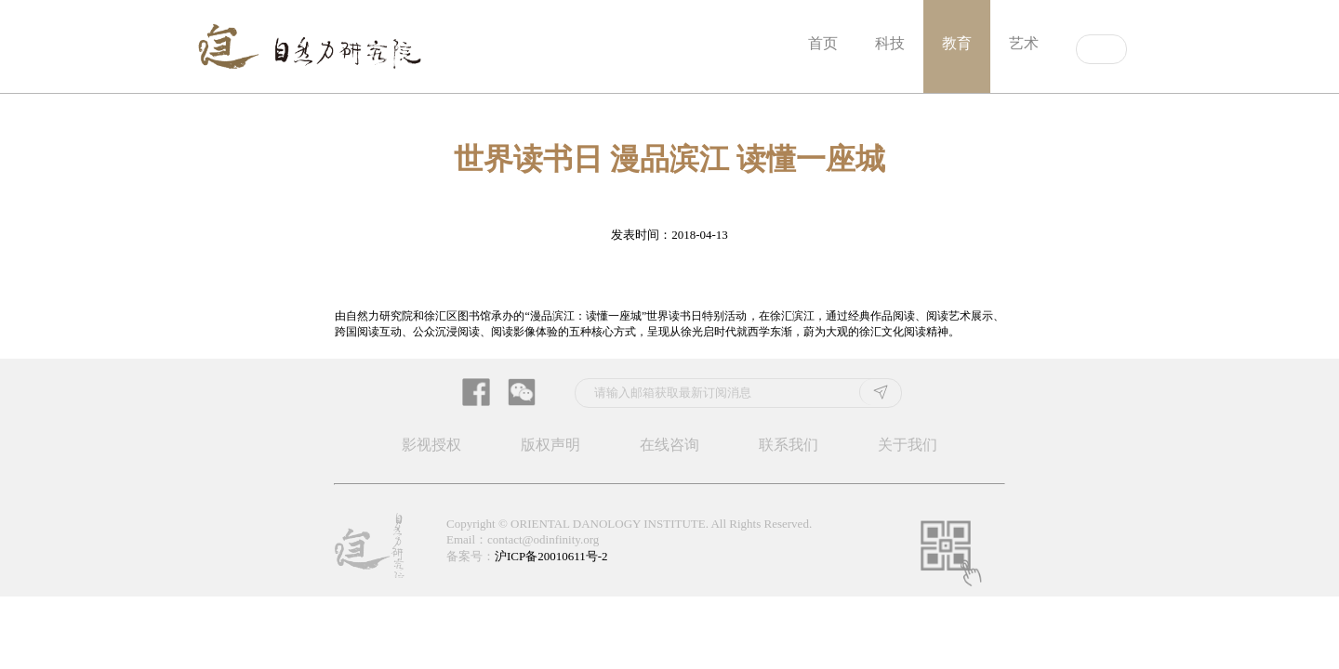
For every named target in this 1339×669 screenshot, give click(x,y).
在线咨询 (669, 445)
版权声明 (550, 445)
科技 (890, 43)
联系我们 (788, 445)
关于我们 (907, 445)
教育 (957, 43)
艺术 (1024, 43)
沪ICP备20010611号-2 (551, 556)
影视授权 (431, 445)
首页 (823, 43)
